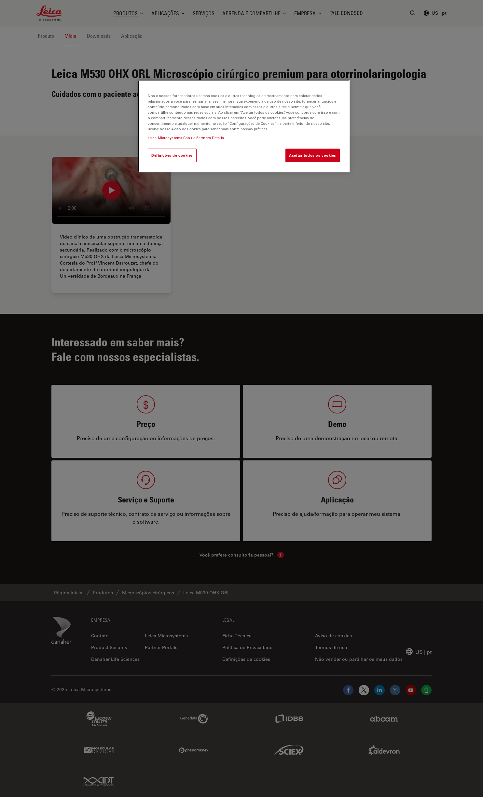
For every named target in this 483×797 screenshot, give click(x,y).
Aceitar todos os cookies (312, 155)
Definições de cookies (172, 155)
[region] (244, 126)
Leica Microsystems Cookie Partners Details (186, 137)
